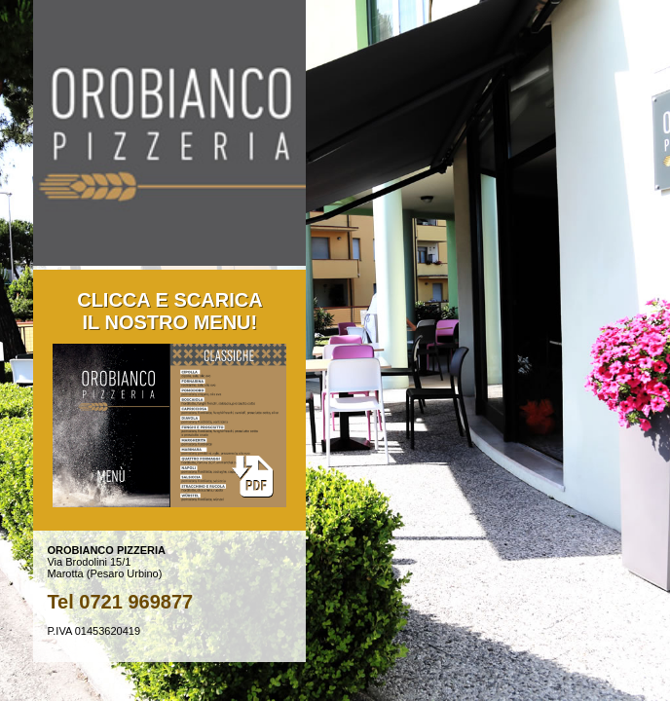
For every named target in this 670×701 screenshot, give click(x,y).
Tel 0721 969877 (120, 601)
